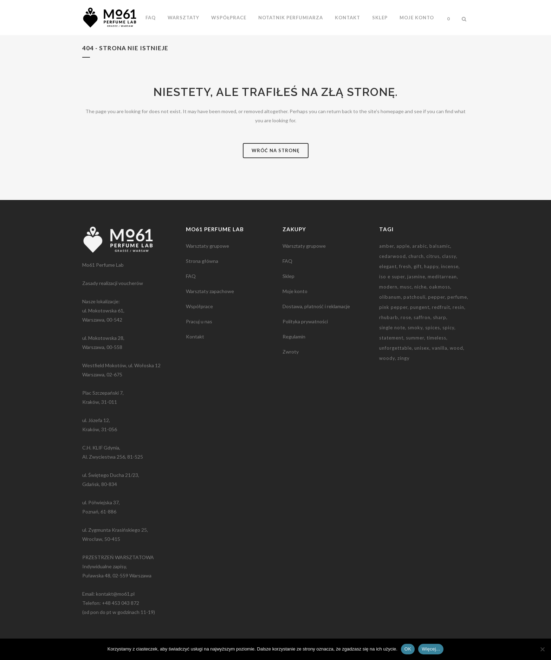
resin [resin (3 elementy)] (458, 307)
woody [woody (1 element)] (387, 358)
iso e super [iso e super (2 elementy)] (392, 276)
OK (407, 649)
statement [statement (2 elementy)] (391, 338)
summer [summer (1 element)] (415, 338)
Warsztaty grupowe (207, 246)
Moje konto (295, 291)
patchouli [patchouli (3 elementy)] (414, 297)
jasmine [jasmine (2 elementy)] (416, 276)
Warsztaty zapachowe (210, 291)
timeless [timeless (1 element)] (436, 338)
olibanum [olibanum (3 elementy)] (390, 297)
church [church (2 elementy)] (416, 256)
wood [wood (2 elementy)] (456, 348)
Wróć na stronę (276, 150)
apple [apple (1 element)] (403, 246)
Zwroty (291, 352)
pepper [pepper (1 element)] (436, 297)
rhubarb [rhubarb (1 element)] (388, 317)
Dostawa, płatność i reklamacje (316, 306)
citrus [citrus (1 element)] (433, 256)
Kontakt (195, 336)
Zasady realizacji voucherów (112, 283)
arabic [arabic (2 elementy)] (419, 246)
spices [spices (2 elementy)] (432, 327)
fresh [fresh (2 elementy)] (405, 266)
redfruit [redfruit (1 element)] (441, 307)
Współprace (199, 306)
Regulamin (294, 336)
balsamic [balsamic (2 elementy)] (439, 246)
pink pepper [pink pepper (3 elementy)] (393, 307)
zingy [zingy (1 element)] (403, 358)
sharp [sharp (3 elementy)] (439, 317)
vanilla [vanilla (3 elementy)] (439, 348)
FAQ (191, 276)
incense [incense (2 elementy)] (450, 266)
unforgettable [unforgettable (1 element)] (395, 348)
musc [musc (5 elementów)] (406, 287)
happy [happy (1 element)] (431, 266)
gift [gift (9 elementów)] (418, 266)
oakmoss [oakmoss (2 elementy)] (439, 287)
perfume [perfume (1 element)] (457, 297)
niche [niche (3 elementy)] (420, 287)
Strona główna (202, 261)
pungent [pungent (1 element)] (419, 307)
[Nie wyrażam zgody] (542, 649)
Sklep (288, 276)
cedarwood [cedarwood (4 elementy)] (392, 256)
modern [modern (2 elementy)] (388, 287)
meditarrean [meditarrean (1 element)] (442, 276)
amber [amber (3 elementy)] (386, 246)
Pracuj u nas (199, 321)
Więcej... (431, 649)
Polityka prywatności (305, 321)
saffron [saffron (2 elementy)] (422, 317)
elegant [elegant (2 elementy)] (388, 266)
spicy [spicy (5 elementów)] (448, 327)
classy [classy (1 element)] (449, 256)
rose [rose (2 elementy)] (406, 317)
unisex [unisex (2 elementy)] (421, 348)
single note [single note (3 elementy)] (392, 327)
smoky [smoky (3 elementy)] (415, 327)
